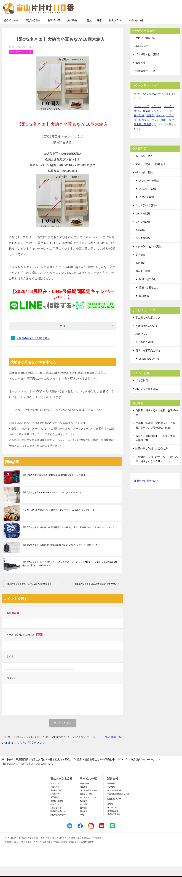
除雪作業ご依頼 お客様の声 (151, 459)
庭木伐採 (140, 265)
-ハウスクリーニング (88, 808)
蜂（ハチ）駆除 (144, 182)
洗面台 (150, 125)
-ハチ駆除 (83, 815)
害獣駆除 (140, 240)
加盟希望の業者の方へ (146, 491)
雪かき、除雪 (142, 281)
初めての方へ (11, 30)
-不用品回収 (84, 794)
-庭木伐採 (83, 818)
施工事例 (72, 30)
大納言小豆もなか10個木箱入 (33, 348)
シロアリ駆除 (142, 224)
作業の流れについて (146, 336)
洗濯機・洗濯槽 (142, 134)
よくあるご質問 (144, 352)
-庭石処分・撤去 (86, 804)
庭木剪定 (140, 273)
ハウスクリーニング (150, 104)
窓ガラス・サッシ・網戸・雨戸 (156, 130)
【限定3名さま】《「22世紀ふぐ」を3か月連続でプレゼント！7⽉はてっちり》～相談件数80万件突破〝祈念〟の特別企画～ (69, 574)
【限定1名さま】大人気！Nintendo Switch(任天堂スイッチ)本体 (54, 485)
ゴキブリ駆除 (142, 232)
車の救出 (144, 306)
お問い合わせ (135, 30)
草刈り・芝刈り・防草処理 (150, 174)
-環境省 (110, 814)
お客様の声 (54, 30)
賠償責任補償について (59, 822)
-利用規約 (111, 797)
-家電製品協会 (112, 821)
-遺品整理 (83, 797)
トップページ (55, 794)
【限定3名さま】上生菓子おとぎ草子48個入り (97, 594)
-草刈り (82, 825)
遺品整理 (140, 73)
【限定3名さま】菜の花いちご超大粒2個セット (28, 594)
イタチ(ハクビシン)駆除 (148, 257)
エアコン (156, 116)
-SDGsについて (113, 818)
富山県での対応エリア (147, 328)
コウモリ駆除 (142, 248)
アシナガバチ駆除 (149, 191)
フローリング (141, 116)
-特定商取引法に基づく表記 (118, 804)
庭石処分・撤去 (144, 166)
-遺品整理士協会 (113, 825)
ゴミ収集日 (141, 391)
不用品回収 (141, 56)
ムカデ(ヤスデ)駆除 (146, 215)
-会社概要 (111, 794)
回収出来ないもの (149, 369)
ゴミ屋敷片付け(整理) (147, 64)
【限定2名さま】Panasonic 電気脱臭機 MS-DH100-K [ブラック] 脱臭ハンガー (61, 555)
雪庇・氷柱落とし (149, 298)
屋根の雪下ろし (147, 289)
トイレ (160, 125)
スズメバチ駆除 (147, 199)
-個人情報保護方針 (114, 801)
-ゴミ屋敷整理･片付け (88, 801)
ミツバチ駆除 (146, 207)
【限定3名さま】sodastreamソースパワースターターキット (52, 503)
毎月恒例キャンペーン (21, 62)
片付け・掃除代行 (145, 48)
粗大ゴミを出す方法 (146, 399)
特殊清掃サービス (145, 81)
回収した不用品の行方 (147, 361)
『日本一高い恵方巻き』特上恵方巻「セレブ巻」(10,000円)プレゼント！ (58, 520)
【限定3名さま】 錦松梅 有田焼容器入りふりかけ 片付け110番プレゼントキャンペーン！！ (68, 538)
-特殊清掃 (83, 811)
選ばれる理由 (33, 30)
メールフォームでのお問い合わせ (147, 21)
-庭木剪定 (83, 822)
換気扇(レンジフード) (155, 121)
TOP (64, 770)
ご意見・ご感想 (93, 30)
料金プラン (115, 30)
